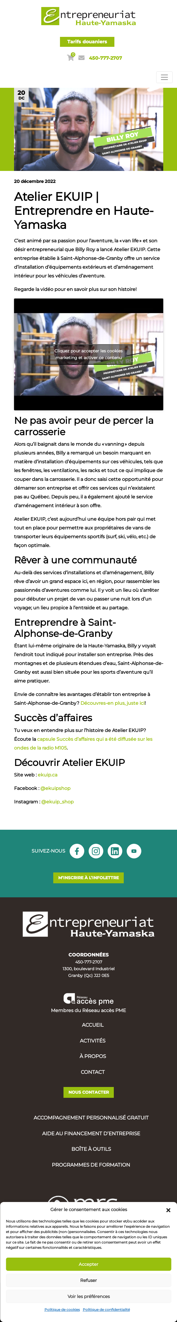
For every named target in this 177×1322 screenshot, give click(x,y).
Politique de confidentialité (106, 1309)
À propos (93, 1056)
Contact (93, 1072)
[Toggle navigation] (164, 77)
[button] (168, 1210)
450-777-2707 (105, 58)
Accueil (93, 1025)
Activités (92, 1041)
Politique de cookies (62, 1309)
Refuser (88, 1280)
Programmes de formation (91, 1165)
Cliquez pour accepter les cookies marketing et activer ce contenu (88, 354)
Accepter (88, 1264)
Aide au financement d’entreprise (91, 1133)
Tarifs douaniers (87, 41)
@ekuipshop (55, 788)
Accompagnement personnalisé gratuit (91, 1118)
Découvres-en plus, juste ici (112, 703)
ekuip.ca (47, 775)
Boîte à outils (91, 1149)
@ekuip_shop (57, 802)
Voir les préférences (89, 1296)
